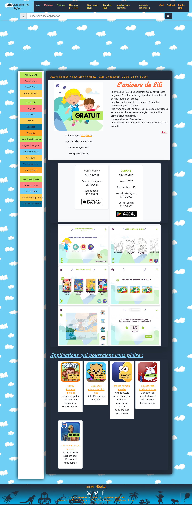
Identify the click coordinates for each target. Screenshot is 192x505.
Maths (31, 120)
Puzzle (101, 76)
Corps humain (113, 76)
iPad (161, 5)
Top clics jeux (107, 6)
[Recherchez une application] (95, 16)
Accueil (54, 76)
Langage (31, 108)
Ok (168, 16)
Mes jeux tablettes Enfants (18, 6)
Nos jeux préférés (73, 6)
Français (31, 133)
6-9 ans (144, 76)
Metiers (90, 486)
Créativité (30, 157)
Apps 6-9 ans (31, 87)
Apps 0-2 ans (31, 74)
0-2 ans (125, 76)
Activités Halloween (144, 6)
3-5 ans (134, 76)
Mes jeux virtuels (117, 497)
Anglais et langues (31, 145)
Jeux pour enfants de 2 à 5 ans (96, 389)
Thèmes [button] (61, 5)
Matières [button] (48, 5)
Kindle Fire (181, 6)
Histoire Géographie (31, 139)
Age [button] (38, 5)
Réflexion (30, 114)
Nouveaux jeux (92, 6)
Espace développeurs (81, 500)
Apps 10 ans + (30, 93)
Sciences (31, 127)
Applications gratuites (123, 6)
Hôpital (101, 487)
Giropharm (86, 135)
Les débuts (31, 102)
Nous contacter (63, 500)
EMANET (86, 503)
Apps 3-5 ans (31, 81)
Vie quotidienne (30, 164)
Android (171, 5)
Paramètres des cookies (102, 500)
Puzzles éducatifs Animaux (70, 389)
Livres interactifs (31, 151)
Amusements (31, 170)
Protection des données (124, 500)
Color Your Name (75, 497)
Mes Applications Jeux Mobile (96, 497)
